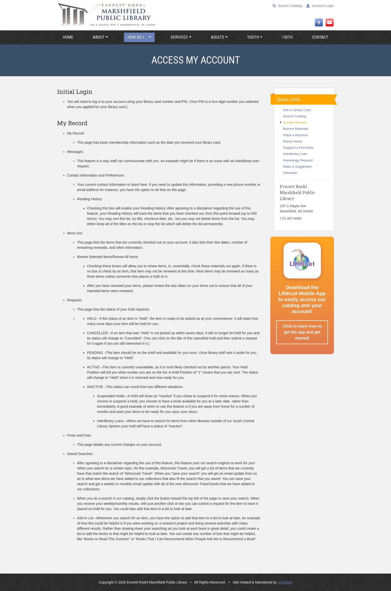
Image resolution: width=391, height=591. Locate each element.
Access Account (293, 122)
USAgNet (285, 582)
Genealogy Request (296, 160)
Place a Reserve (294, 135)
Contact (320, 37)
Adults (217, 37)
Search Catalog (287, 6)
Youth (253, 37)
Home (68, 37)
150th (287, 37)
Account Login (320, 6)
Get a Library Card (295, 110)
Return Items (291, 141)
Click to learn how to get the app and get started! (302, 332)
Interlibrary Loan (293, 154)
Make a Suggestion (296, 166)
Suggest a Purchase (296, 147)
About (98, 37)
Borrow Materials (294, 129)
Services (179, 37)
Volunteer (288, 173)
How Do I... (137, 37)
